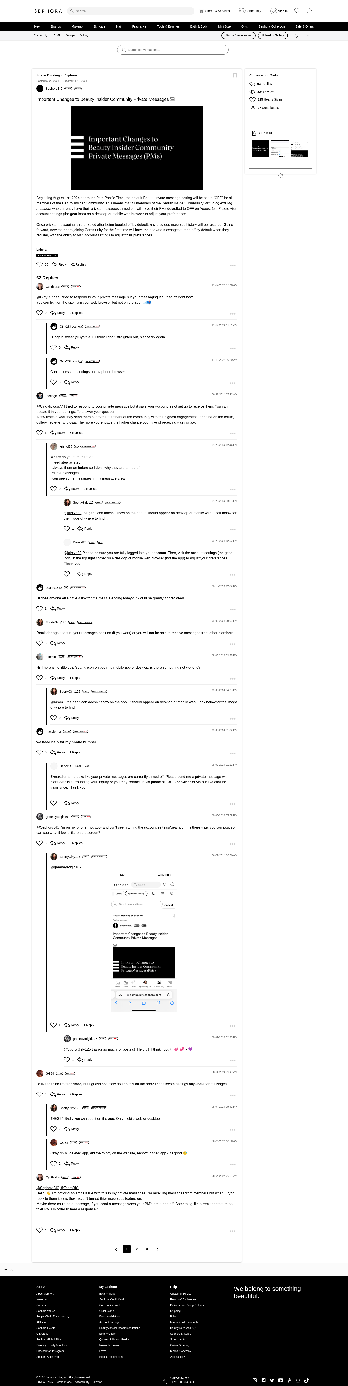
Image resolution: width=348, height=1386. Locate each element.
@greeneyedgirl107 (65, 867)
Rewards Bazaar (109, 1345)
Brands (56, 26)
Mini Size (224, 26)
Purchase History (109, 1316)
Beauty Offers (107, 1333)
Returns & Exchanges (183, 1299)
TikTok (306, 1380)
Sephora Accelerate (48, 1356)
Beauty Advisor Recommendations (119, 1328)
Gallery (84, 35)
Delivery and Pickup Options (187, 1305)
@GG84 (56, 1118)
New (37, 26)
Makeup (77, 26)
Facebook (263, 1380)
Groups (70, 35)
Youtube (280, 1380)
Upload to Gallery (273, 35)
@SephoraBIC (47, 827)
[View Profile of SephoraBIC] (59, 89)
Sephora (48, 11)
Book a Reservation (111, 1356)
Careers (41, 1305)
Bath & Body (199, 26)
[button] (137, 148)
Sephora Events (45, 1328)
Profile (57, 35)
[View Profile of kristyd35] (69, 446)
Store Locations (179, 1339)
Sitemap (97, 1382)
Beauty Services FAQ (183, 1328)
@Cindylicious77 (49, 406)
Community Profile (110, 1305)
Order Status (107, 1311)
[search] (130, 11)
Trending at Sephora (62, 75)
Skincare (99, 26)
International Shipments (184, 1322)
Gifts (244, 26)
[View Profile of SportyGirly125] (88, 502)
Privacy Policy (44, 1382)
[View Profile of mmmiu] (55, 657)
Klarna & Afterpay (180, 1351)
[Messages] (308, 35)
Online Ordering (179, 1345)
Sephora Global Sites (48, 1339)
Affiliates (41, 1322)
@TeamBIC (69, 1188)
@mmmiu (58, 702)
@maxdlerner (61, 777)
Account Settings (109, 1322)
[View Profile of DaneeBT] (84, 542)
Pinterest (289, 1380)
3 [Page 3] (147, 1249)
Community (40, 35)
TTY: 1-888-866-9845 (182, 1382)
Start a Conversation (238, 35)
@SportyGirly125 (77, 1049)
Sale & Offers (304, 26)
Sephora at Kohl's (180, 1333)
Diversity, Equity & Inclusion (52, 1345)
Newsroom (42, 1299)
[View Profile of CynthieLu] (57, 287)
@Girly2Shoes (47, 297)
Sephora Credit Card (111, 1299)
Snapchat (298, 1380)
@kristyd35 (72, 513)
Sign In (283, 11)
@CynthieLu (84, 337)
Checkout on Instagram (50, 1351)
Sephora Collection (272, 26)
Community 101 (47, 255)
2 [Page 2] (137, 1249)
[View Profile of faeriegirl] (56, 396)
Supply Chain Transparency (52, 1316)
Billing (173, 1316)
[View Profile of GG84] (54, 1073)
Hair (119, 26)
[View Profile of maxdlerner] (58, 732)
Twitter (272, 1380)
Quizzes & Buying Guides (114, 1339)
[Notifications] (296, 35)
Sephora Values (45, 1311)
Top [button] (10, 1269)
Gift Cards (42, 1333)
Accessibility (177, 1356)
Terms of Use (64, 1382)
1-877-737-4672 (179, 1378)
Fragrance (139, 26)
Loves (103, 1351)
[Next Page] (157, 1249)
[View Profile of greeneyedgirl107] (62, 817)
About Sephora (45, 1293)
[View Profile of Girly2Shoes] (71, 327)
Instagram (255, 1380)
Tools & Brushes (168, 26)
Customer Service (180, 1293)
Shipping (175, 1311)
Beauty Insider (108, 1293)
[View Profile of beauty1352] (57, 588)
